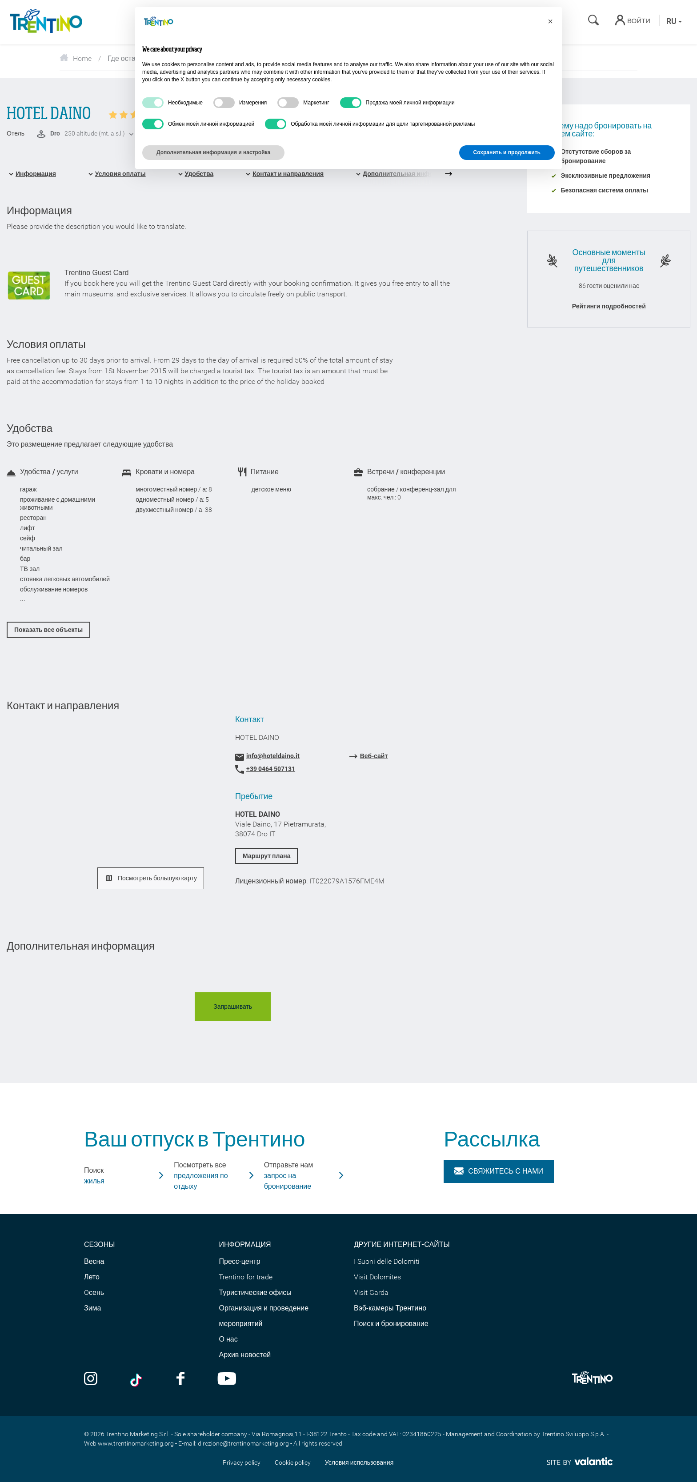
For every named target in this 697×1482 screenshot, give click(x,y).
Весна (94, 1261)
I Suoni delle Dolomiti (387, 1261)
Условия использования (359, 1462)
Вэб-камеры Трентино (390, 1308)
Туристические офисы (255, 1292)
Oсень (94, 1292)
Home (76, 58)
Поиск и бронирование (391, 1323)
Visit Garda (371, 1292)
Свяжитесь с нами (498, 1171)
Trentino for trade (245, 1277)
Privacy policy (241, 1462)
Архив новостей (245, 1354)
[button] (550, 21)
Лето (92, 1277)
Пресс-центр (239, 1261)
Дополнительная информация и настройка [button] (213, 152)
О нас (228, 1339)
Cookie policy (293, 1462)
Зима (92, 1308)
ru (674, 21)
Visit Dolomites (377, 1277)
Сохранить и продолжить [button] (507, 152)
